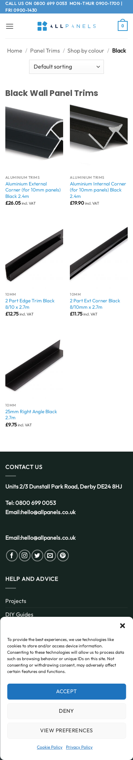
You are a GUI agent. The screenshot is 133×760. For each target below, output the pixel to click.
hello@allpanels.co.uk (48, 512)
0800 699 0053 (50, 3)
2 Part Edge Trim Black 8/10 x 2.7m (30, 304)
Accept (66, 691)
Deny (66, 710)
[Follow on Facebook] (12, 555)
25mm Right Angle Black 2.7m (31, 415)
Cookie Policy (49, 747)
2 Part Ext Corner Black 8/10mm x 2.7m (95, 304)
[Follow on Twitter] (37, 555)
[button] (122, 625)
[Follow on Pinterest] (63, 555)
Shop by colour (85, 50)
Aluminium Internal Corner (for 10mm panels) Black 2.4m (98, 190)
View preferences (66, 730)
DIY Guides (19, 614)
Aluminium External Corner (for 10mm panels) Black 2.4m (33, 190)
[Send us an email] (50, 555)
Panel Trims (45, 50)
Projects (15, 600)
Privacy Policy (79, 747)
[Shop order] (66, 67)
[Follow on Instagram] (25, 555)
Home (14, 50)
